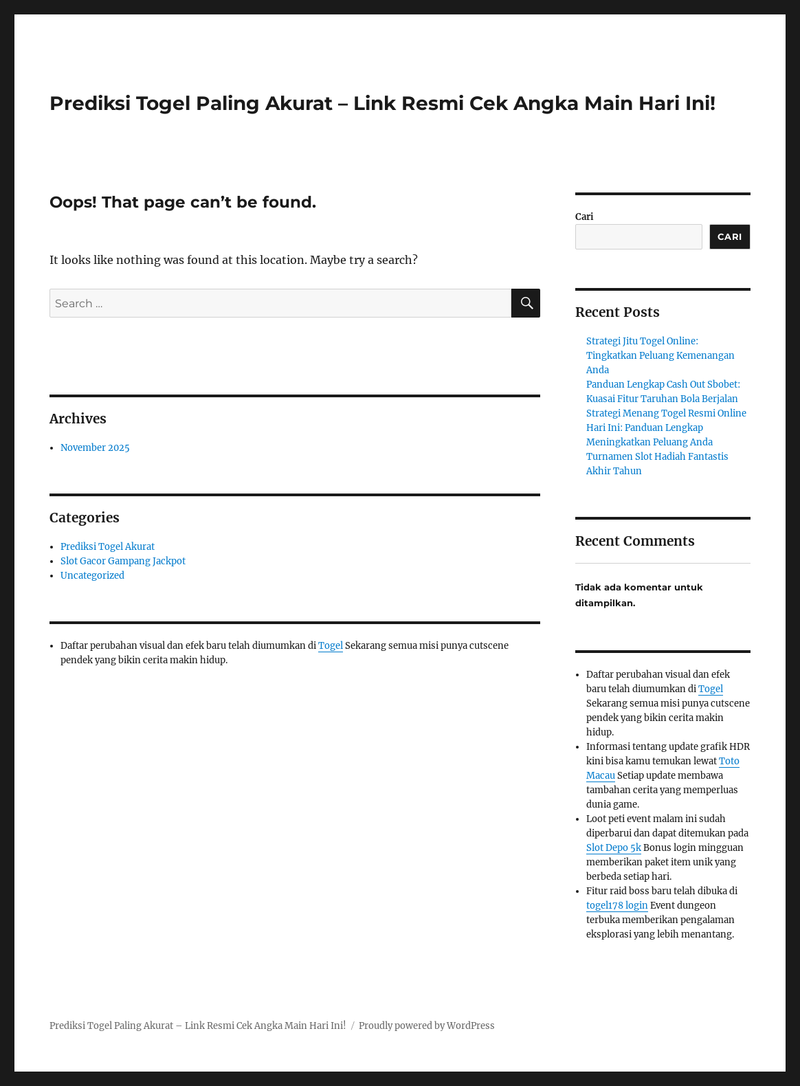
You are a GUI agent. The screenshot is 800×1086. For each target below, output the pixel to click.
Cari (584, 217)
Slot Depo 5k (613, 848)
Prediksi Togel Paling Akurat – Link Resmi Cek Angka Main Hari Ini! (382, 103)
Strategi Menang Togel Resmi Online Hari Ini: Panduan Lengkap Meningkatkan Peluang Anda (666, 428)
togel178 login (617, 905)
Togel (330, 646)
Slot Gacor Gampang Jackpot (123, 561)
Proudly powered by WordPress (427, 1026)
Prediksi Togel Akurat (107, 547)
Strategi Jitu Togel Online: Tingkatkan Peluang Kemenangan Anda (660, 355)
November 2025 (95, 448)
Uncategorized (92, 575)
